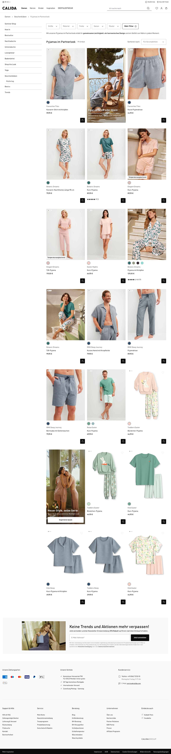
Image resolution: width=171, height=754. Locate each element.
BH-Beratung (76, 721)
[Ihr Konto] (161, 8)
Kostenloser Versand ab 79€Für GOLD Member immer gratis (74, 678)
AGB (106, 752)
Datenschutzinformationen (106, 646)
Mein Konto (41, 715)
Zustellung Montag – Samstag (73, 689)
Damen (24, 8)
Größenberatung (77, 718)
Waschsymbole (77, 738)
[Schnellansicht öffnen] (82, 120)
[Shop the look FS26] (65, 487)
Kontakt (5, 731)
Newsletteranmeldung (45, 718)
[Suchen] (148, 8)
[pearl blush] (88, 263)
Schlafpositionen (78, 728)
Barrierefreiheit (7, 735)
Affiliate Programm (113, 731)
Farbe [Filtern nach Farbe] (84, 26)
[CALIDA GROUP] (155, 742)
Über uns (110, 715)
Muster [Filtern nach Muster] (115, 26)
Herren (33, 8)
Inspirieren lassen (65, 520)
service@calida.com (134, 683)
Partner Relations (113, 721)
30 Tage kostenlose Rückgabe (73, 682)
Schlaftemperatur (78, 731)
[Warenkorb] (166, 8)
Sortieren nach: (134, 42)
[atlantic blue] (93, 423)
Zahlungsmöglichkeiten (10, 718)
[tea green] (133, 263)
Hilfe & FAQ (6, 715)
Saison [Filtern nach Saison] (100, 26)
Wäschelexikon (77, 735)
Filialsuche (6, 728)
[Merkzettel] (156, 8)
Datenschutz (115, 752)
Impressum (98, 752)
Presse (109, 728)
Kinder (41, 8)
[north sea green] (48, 182)
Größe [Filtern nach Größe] (54, 26)
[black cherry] (138, 263)
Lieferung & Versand (9, 721)
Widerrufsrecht (145, 752)
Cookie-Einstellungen (129, 752)
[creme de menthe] (88, 423)
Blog (73, 715)
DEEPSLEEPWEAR (65, 8)
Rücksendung (7, 725)
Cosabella (147, 718)
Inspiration (51, 8)
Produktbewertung (43, 725)
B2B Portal (110, 725)
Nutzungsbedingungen (161, 752)
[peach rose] (129, 182)
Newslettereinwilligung (85, 646)
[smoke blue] (142, 263)
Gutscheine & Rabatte (44, 728)
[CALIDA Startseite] (9, 8)
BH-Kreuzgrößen (77, 725)
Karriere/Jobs (111, 718)
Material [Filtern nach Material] (69, 26)
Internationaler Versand (71, 685)
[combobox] (126, 8)
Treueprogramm (42, 721)
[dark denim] (48, 102)
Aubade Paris (148, 715)
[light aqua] (88, 504)
